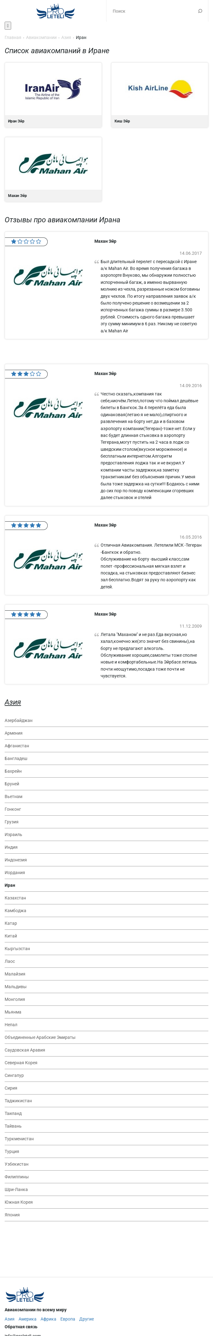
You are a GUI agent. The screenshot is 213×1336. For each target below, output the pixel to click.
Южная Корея (19, 1202)
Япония (12, 1214)
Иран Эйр (53, 95)
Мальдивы (16, 986)
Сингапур (14, 1075)
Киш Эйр (159, 95)
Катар (11, 923)
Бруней (12, 783)
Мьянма (13, 1011)
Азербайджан (19, 720)
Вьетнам (13, 796)
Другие (86, 1319)
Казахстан (15, 897)
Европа (67, 1319)
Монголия (15, 999)
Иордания (15, 872)
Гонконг (13, 809)
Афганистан (17, 745)
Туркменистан (19, 1138)
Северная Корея (21, 1062)
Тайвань (13, 1126)
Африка (48, 1319)
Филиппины (17, 1176)
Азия (13, 702)
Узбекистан (16, 1164)
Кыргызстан (17, 948)
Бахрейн (13, 771)
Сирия (11, 1088)
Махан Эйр (53, 169)
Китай (11, 935)
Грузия (12, 821)
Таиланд (13, 1113)
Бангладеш (16, 758)
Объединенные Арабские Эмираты (40, 1037)
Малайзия (15, 973)
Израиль (13, 834)
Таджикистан (18, 1100)
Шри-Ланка (16, 1189)
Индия (11, 847)
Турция (12, 1151)
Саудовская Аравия (25, 1050)
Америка (28, 1319)
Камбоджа (15, 910)
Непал (11, 1024)
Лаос (10, 961)
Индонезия (16, 859)
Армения (14, 733)
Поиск (200, 11)
